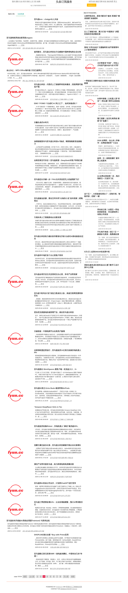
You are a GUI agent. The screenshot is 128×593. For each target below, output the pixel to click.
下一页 (66, 576)
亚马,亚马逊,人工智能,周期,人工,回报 (61, 99)
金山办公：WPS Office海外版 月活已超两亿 (24, 70)
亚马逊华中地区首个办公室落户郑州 (48, 255)
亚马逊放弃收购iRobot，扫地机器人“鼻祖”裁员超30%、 (56, 426)
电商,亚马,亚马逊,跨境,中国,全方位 (61, 64)
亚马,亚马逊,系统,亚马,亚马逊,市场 (33, 48)
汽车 (35, 1)
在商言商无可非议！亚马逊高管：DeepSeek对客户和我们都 (58, 160)
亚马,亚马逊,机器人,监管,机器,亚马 (61, 365)
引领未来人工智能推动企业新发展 (47, 217)
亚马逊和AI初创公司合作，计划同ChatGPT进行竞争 (55, 483)
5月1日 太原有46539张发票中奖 (97, 252)
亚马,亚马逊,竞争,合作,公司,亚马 (60, 495)
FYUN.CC (59, 587)
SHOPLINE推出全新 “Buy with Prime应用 (51, 535)
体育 (90, 1)
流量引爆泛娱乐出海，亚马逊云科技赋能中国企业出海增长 (57, 445)
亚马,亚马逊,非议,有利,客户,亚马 (60, 173)
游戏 (108, 1)
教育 (111, 1)
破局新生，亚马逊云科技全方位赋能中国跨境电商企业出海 (57, 52)
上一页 (31, 576)
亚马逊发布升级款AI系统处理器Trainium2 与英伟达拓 (28, 521)
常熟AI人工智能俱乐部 (74, 587)
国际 (17, 1)
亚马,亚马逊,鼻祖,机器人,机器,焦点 (61, 439)
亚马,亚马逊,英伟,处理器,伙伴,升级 (33, 531)
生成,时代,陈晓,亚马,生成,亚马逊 (60, 135)
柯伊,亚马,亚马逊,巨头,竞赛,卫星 (60, 308)
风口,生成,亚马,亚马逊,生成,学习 (60, 116)
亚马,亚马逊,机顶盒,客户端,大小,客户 (61, 382)
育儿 (115, 1)
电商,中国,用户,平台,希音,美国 (59, 344)
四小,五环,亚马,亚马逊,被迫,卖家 (60, 213)
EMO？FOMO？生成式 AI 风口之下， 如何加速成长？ (56, 103)
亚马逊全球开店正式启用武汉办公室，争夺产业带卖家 (55, 274)
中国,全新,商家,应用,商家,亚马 (59, 547)
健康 (38, 1)
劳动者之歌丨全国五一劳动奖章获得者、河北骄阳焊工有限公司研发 (108, 212)
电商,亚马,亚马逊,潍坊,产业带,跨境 (61, 476)
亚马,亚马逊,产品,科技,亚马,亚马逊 (61, 325)
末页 (72, 576)
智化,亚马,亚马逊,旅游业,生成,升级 (61, 251)
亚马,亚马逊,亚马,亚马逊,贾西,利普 (61, 32)
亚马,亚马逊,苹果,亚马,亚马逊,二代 (61, 401)
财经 (97, 1)
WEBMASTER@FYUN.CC (68, 589)
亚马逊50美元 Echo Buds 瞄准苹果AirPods (52, 388)
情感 (28, 1)
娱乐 (94, 1)
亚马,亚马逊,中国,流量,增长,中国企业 (61, 457)
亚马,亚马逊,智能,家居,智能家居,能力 (61, 156)
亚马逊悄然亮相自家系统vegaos (19, 38)
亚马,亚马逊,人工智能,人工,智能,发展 (61, 419)
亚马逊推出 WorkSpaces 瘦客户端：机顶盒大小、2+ (55, 369)
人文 (31, 1)
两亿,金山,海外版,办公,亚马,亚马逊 (33, 81)
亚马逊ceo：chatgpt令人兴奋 (46, 19)
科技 (104, 1)
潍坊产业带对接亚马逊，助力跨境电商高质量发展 (54, 464)
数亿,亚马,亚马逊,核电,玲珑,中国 (60, 568)
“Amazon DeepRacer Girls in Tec (48, 407)
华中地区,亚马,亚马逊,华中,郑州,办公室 (62, 268)
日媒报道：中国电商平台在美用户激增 (49, 331)
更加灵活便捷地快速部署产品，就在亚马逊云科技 (54, 312)
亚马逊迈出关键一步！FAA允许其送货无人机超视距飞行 (56, 179)
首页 (25, 576)
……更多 (49, 29)
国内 (13, 1)
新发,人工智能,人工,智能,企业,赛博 (61, 230)
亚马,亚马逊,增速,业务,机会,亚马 (60, 517)
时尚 (24, 1)
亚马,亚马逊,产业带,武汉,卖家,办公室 (61, 287)
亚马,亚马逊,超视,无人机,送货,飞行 (61, 192)
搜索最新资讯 (91, 5)
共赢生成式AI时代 (41, 122)
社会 (20, 1)
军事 (101, 1)
